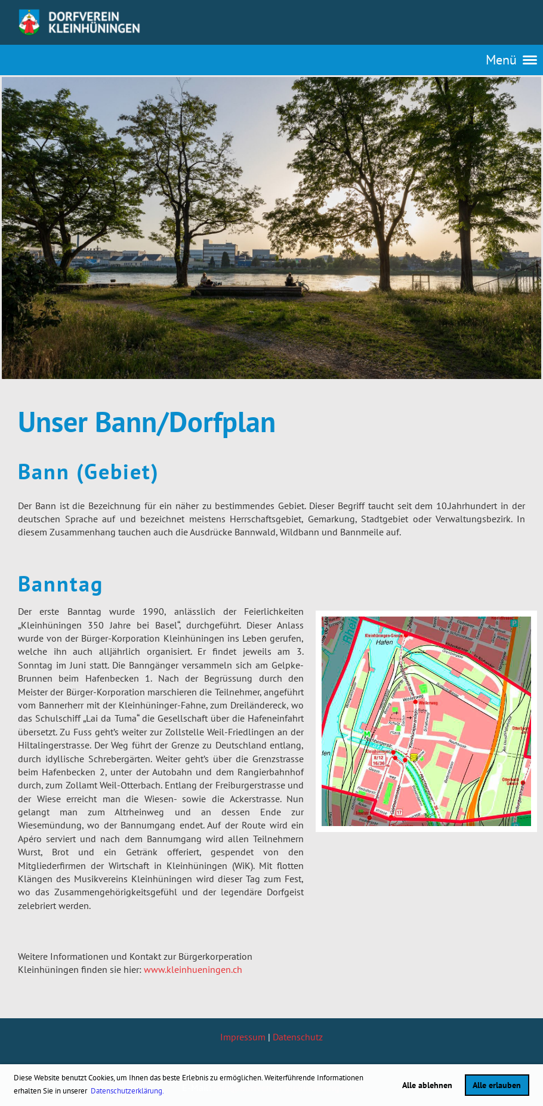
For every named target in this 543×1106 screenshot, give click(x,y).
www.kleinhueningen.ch (193, 969)
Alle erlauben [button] (497, 1084)
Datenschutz (298, 1037)
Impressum (243, 1037)
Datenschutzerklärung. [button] (127, 1091)
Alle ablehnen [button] (427, 1084)
